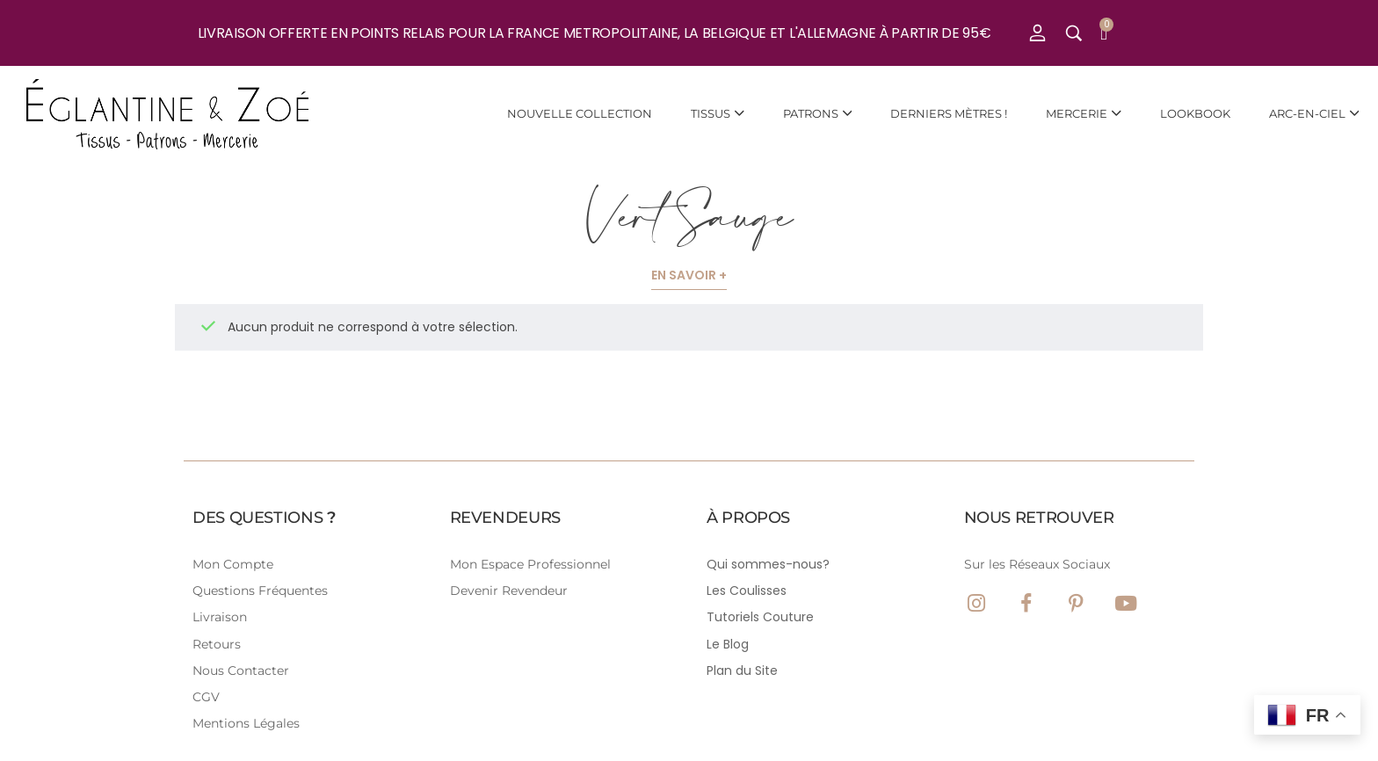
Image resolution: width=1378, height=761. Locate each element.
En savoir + (689, 275)
